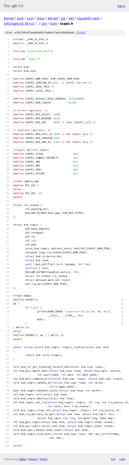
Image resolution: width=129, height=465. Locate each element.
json (122, 459)
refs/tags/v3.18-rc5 (19, 23)
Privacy (33, 459)
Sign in (121, 6)
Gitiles (22, 459)
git (63, 18)
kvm (53, 23)
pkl (71, 18)
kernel (9, 18)
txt (113, 459)
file (81, 32)
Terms (43, 459)
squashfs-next (88, 18)
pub (20, 18)
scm (30, 18)
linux (40, 18)
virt (44, 23)
